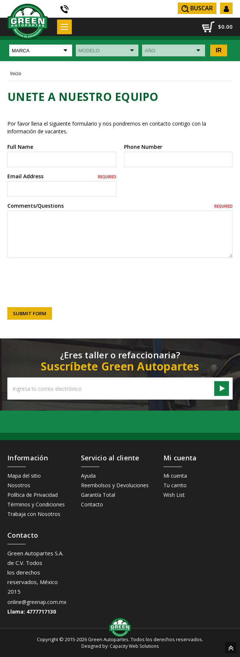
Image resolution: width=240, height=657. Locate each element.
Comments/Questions (120, 205)
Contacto (92, 504)
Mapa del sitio (24, 475)
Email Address (61, 176)
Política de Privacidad (32, 494)
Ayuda (88, 475)
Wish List (174, 494)
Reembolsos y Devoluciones (115, 485)
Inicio (15, 73)
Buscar (197, 8)
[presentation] (63, 277)
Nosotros (18, 485)
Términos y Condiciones (36, 504)
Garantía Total (98, 494)
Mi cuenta (175, 475)
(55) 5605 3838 (65, 9)
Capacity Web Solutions (134, 646)
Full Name (20, 146)
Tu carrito (175, 485)
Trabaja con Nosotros (33, 513)
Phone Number (143, 146)
